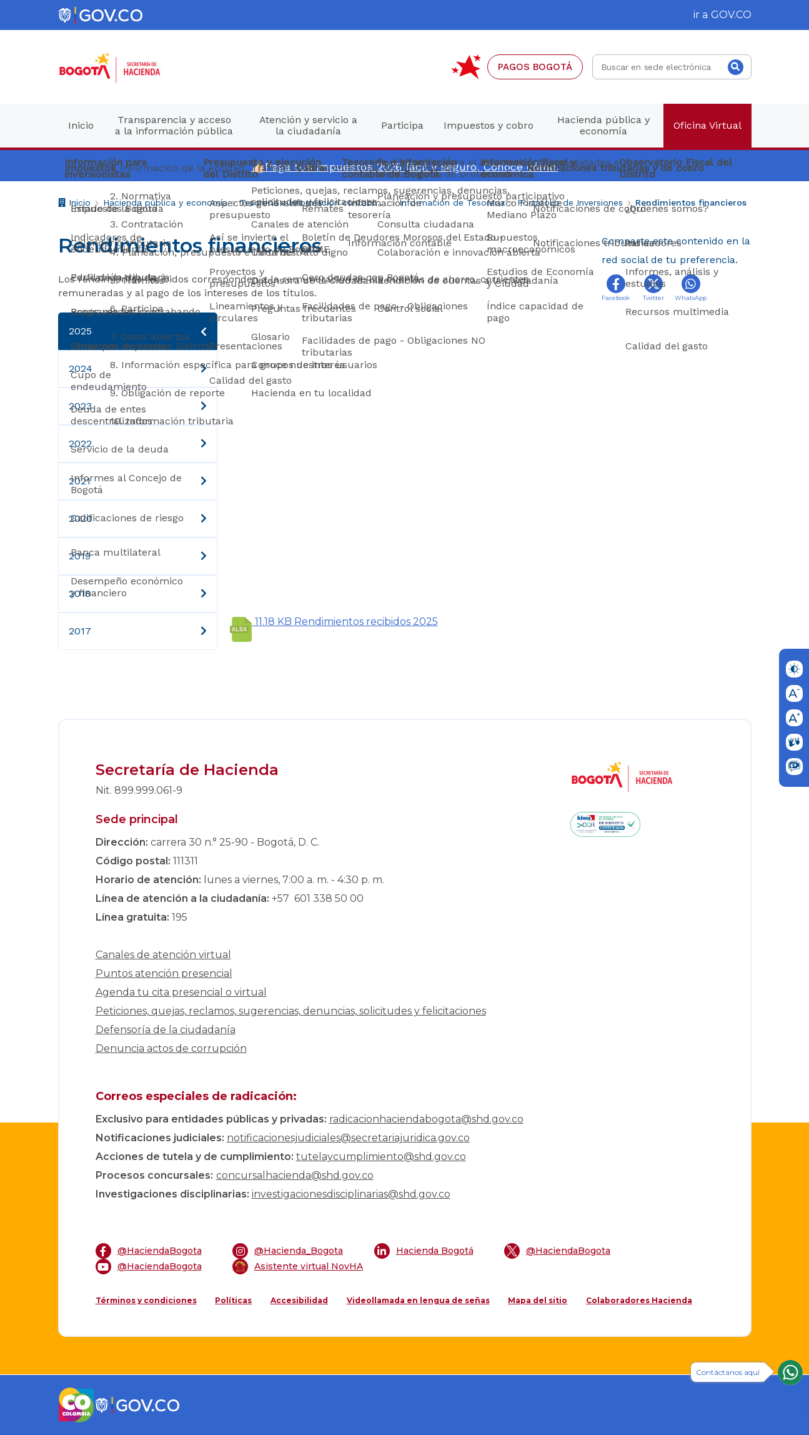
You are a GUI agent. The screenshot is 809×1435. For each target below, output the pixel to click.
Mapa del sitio (537, 1300)
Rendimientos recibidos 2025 (334, 622)
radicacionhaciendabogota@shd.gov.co (426, 1119)
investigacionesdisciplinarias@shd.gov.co (351, 1194)
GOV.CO (731, 15)
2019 (138, 556)
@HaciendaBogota (149, 1251)
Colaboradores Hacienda (639, 1300)
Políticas (233, 1300)
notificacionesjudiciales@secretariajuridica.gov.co (348, 1138)
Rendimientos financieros (691, 203)
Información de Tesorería (452, 203)
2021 (138, 481)
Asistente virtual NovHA (297, 1266)
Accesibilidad (299, 1300)
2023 (138, 406)
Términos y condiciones (146, 1300)
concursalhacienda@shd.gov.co (295, 1175)
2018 (138, 594)
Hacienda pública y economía (165, 203)
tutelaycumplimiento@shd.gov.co (381, 1156)
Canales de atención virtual (163, 955)
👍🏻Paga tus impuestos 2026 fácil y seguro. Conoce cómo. (404, 166)
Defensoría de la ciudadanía (166, 1030)
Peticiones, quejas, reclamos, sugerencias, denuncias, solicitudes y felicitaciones (291, 1011)
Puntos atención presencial (164, 973)
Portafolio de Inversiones (570, 203)
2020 (138, 519)
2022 (138, 444)
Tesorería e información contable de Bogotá (313, 203)
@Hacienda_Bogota (287, 1251)
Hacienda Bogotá (424, 1251)
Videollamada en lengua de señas (418, 1300)
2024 (138, 369)
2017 (138, 631)
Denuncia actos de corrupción (171, 1048)
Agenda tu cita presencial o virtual (181, 992)
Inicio (74, 204)
